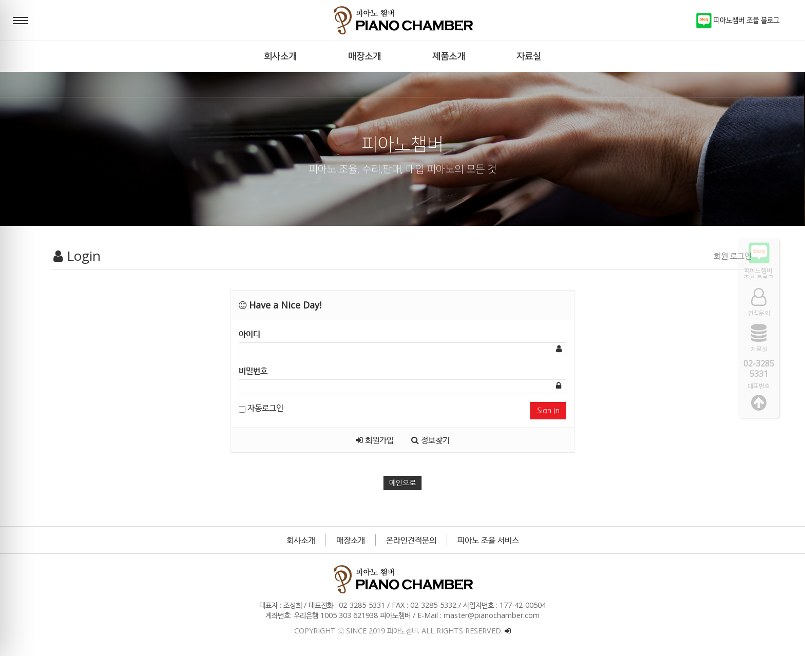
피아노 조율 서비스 (488, 540)
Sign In (548, 410)
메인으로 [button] (402, 483)
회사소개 (300, 540)
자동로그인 (261, 407)
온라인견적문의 (411, 540)
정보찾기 (430, 440)
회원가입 (375, 440)
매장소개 (350, 540)
